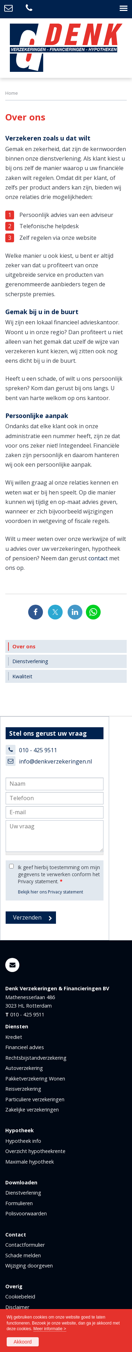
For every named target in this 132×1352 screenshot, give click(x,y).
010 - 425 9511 (38, 750)
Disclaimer (17, 1307)
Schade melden (23, 1255)
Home (11, 93)
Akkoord (23, 1342)
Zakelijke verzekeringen (32, 1109)
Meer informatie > (49, 1328)
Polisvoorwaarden (26, 1213)
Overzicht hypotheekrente (35, 1151)
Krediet (13, 1037)
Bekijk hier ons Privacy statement (50, 892)
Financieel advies (24, 1047)
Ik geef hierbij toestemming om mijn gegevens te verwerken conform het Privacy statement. (59, 874)
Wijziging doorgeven (29, 1265)
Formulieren (19, 1203)
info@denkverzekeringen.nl (55, 761)
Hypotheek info (23, 1141)
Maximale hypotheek (29, 1161)
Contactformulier (25, 1244)
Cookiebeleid (20, 1296)
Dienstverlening (23, 1192)
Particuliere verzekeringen (34, 1099)
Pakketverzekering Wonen (35, 1078)
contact (98, 558)
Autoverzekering (24, 1068)
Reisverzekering (23, 1088)
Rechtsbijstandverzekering (36, 1057)
